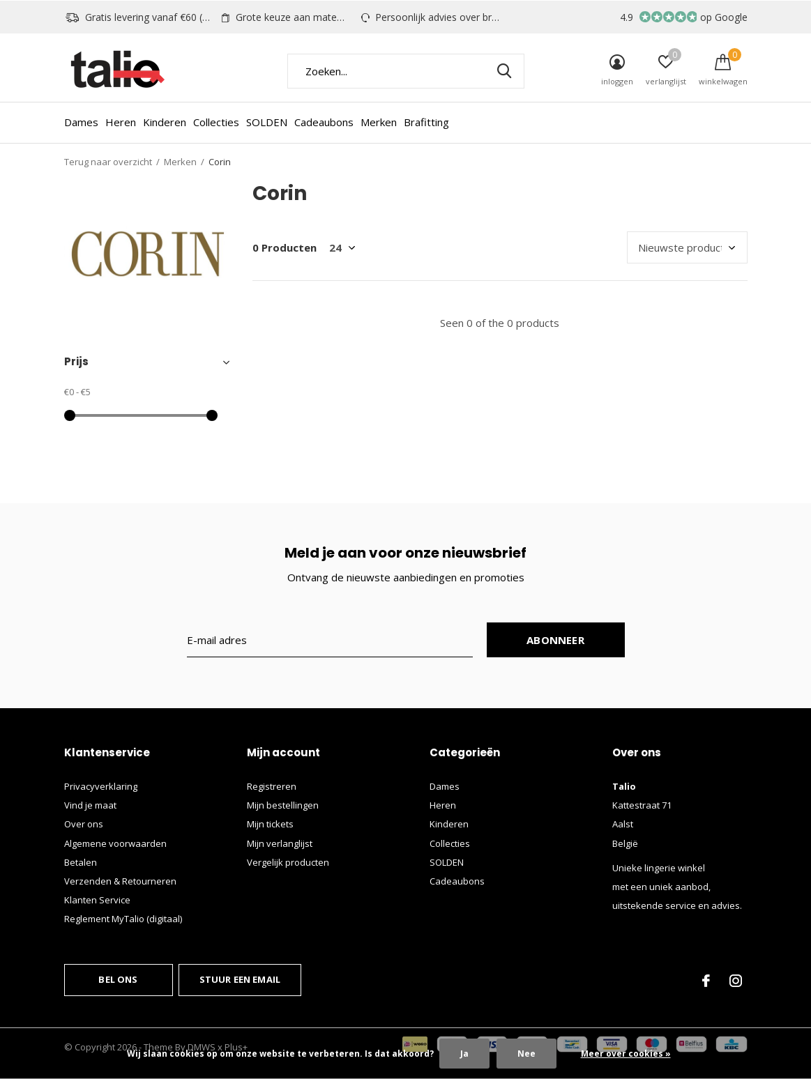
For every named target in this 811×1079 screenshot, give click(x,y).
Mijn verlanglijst (279, 843)
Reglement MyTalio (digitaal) (123, 918)
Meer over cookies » (626, 1053)
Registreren (271, 786)
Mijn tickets (270, 824)
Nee (526, 1053)
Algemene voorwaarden (115, 843)
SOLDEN (266, 122)
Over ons (83, 824)
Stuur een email (240, 979)
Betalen (80, 862)
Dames (81, 122)
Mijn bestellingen (283, 805)
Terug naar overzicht (108, 161)
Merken (379, 122)
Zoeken (504, 71)
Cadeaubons (324, 122)
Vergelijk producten (288, 862)
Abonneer (555, 640)
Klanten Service (97, 900)
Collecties (216, 122)
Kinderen (164, 122)
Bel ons (117, 979)
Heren (120, 122)
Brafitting (426, 122)
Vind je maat (90, 805)
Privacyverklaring (100, 786)
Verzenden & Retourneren (120, 881)
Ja (464, 1053)
